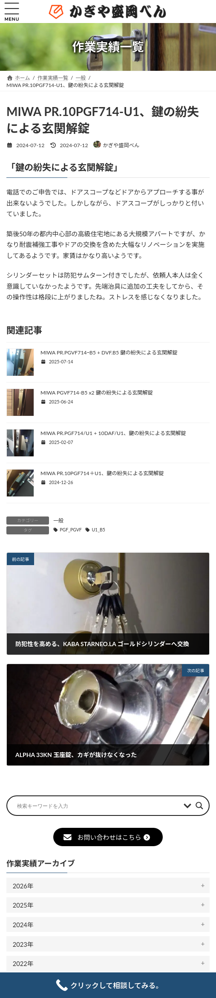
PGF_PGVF (71, 529)
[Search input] (98, 806)
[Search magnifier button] (199, 806)
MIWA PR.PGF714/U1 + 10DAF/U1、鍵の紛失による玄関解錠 (113, 433)
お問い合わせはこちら (107, 837)
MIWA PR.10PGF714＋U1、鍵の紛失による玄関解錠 (102, 473)
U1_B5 (98, 529)
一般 (58, 520)
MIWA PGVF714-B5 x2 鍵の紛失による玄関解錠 (96, 392)
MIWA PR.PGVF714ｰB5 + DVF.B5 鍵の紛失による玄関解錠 (109, 352)
